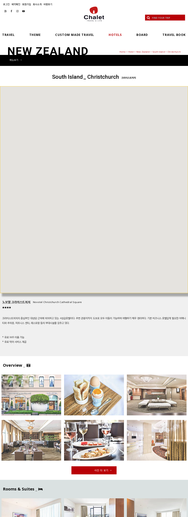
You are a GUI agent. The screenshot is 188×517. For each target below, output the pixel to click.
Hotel (131, 51)
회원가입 (26, 4)
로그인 (6, 4)
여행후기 (48, 4)
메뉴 (16, 60)
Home (123, 51)
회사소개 (37, 4)
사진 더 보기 (103, 470)
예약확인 (16, 4)
